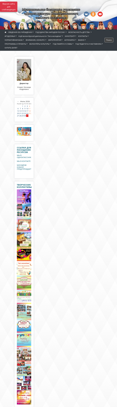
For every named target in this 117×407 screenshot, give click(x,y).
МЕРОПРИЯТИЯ (54, 40)
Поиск (109, 40)
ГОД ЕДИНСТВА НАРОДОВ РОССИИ (50, 32)
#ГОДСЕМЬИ (10, 36)
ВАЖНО (81, 40)
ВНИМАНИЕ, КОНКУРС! (35, 40)
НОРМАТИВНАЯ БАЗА (13, 40)
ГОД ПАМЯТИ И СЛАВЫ (62, 44)
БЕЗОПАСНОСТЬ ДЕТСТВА (79, 32)
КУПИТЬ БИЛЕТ (11, 48)
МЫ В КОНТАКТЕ (24, 161)
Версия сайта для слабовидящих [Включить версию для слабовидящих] (9, 7)
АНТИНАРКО (69, 40)
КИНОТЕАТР (70, 36)
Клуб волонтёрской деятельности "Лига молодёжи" (40, 36)
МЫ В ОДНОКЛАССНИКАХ (25, 156)
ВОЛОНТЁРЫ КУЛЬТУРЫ (39, 44)
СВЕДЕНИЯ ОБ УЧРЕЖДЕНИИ (20, 32)
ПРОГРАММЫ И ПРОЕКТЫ (15, 44)
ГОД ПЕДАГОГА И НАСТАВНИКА (88, 44)
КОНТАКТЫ (82, 36)
